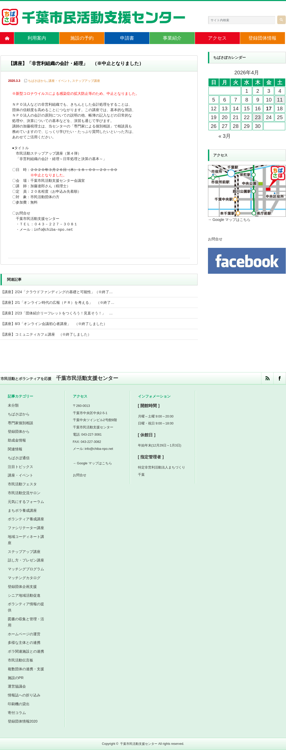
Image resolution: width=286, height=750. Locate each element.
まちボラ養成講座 (22, 510)
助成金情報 (17, 440)
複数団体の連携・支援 (26, 669)
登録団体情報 (262, 38)
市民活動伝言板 (20, 660)
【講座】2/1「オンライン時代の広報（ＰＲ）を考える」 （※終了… (57, 302)
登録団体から (19, 431)
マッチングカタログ (24, 578)
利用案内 (36, 38)
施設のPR (16, 678)
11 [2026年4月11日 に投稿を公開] (280, 100)
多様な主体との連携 (24, 642)
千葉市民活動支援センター (138, 744)
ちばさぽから (37, 81)
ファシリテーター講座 (26, 528)
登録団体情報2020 (23, 721)
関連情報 (15, 449)
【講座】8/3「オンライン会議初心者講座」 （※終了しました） (54, 324)
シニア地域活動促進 (24, 595)
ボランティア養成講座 (26, 519)
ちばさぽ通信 (19, 458)
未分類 (13, 405)
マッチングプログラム (26, 569)
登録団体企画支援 (22, 587)
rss (267, 378)
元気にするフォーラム (26, 502)
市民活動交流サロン (24, 493)
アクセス (217, 38)
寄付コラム (17, 713)
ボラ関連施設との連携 (26, 651)
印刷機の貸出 (19, 704)
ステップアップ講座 (86, 81)
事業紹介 (172, 38)
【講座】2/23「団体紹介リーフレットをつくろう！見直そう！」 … (57, 313)
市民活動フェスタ (22, 484)
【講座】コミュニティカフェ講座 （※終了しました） (46, 334)
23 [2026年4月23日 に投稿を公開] (258, 117)
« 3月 (224, 136)
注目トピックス (20, 467)
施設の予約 (82, 38)
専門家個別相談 (20, 423)
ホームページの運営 (24, 634)
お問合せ (215, 239)
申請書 (127, 38)
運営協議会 (17, 686)
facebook (279, 378)
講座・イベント (59, 81)
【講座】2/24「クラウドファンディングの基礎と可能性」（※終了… (57, 292)
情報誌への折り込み (24, 695)
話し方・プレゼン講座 (26, 560)
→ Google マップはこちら (229, 220)
